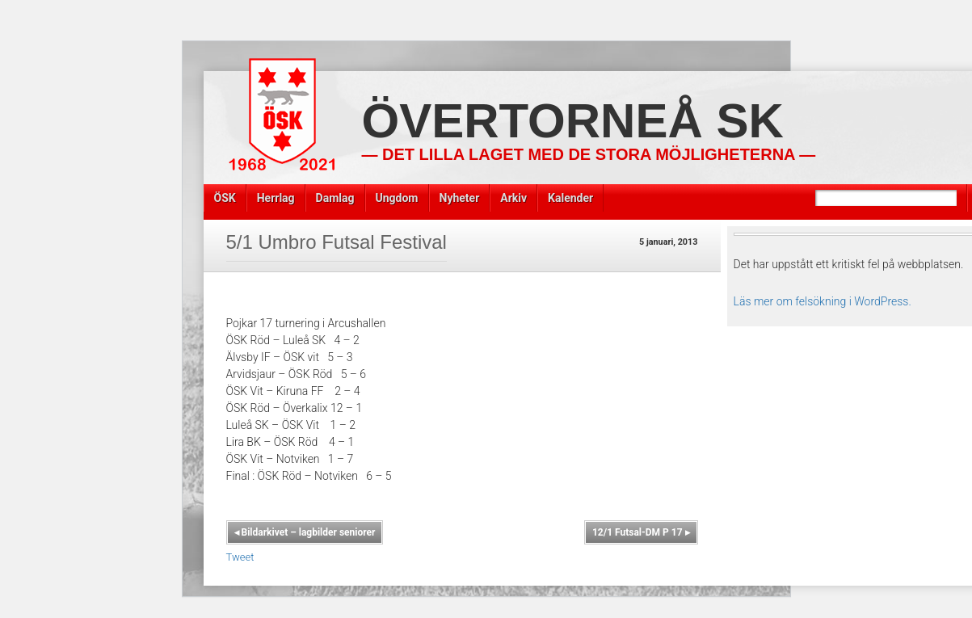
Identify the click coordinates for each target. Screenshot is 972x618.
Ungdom (397, 197)
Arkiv (513, 197)
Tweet (240, 557)
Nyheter (460, 197)
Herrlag (276, 197)
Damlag (335, 197)
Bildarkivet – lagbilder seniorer (305, 532)
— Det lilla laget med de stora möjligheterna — (589, 154)
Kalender (570, 197)
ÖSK (225, 197)
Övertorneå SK (573, 121)
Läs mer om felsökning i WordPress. (822, 301)
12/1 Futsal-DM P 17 (641, 532)
